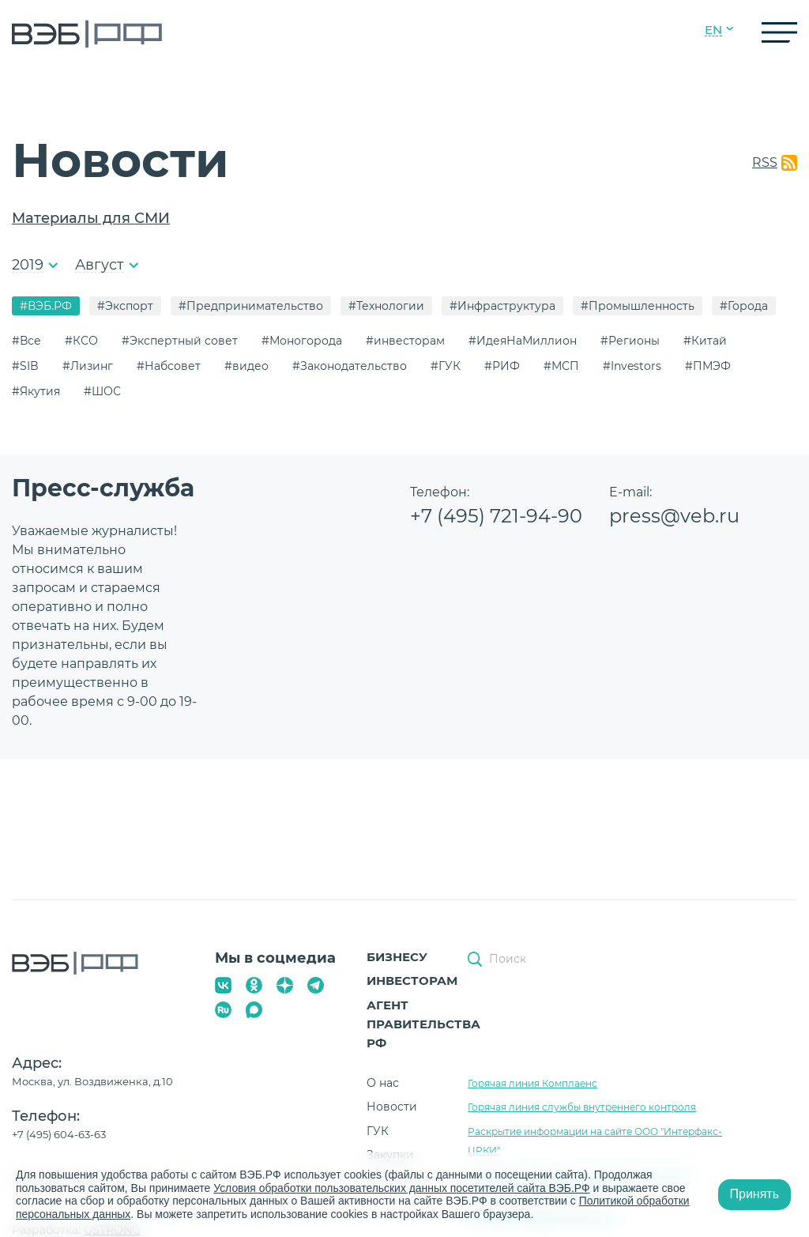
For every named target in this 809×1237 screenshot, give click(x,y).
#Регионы (630, 341)
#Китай (705, 341)
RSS (764, 162)
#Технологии (386, 306)
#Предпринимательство (251, 306)
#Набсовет (169, 366)
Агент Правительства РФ (423, 1024)
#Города (744, 306)
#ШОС (102, 391)
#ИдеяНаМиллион (522, 341)
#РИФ (502, 366)
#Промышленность (637, 306)
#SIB (25, 366)
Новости (392, 1106)
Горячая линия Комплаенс (532, 1083)
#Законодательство (349, 366)
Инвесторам (412, 980)
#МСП (561, 366)
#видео (246, 366)
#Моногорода (302, 341)
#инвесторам (405, 341)
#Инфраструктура (502, 306)
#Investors (632, 366)
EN (713, 30)
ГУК (378, 1131)
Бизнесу (397, 956)
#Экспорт (125, 306)
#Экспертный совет (180, 341)
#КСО (81, 341)
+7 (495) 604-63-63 (59, 1134)
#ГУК (446, 366)
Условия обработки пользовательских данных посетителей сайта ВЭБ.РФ (403, 1188)
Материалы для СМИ (91, 218)
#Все (26, 341)
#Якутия (36, 391)
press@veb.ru (674, 515)
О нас (383, 1083)
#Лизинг (87, 366)
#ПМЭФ (708, 366)
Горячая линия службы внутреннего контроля (582, 1107)
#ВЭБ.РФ (46, 306)
